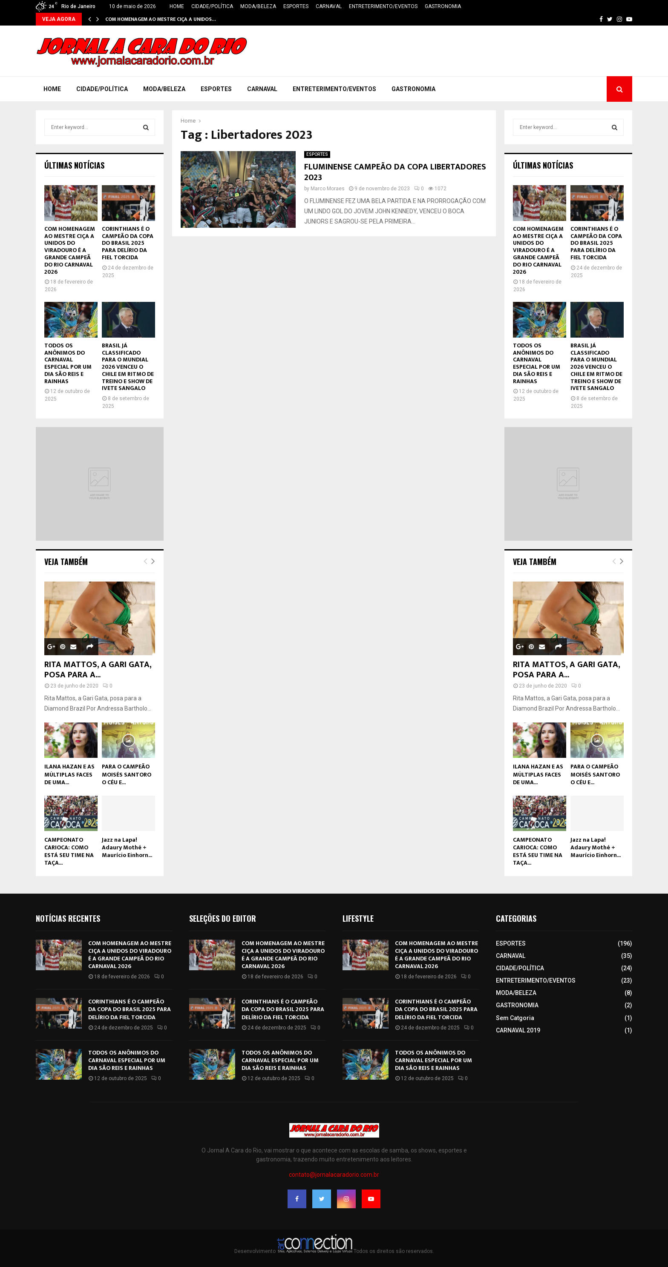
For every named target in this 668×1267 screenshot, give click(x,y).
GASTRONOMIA (443, 6)
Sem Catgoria (515, 1018)
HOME (177, 6)
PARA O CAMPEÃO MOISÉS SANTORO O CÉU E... (126, 774)
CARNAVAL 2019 (518, 1030)
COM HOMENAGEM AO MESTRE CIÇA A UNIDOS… (160, 19)
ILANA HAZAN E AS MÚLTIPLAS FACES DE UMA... (69, 774)
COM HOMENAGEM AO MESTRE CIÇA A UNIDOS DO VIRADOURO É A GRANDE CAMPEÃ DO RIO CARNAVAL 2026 (69, 250)
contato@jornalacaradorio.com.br (334, 1174)
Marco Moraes (328, 189)
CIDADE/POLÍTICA (212, 6)
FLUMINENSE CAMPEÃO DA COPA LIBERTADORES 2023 (395, 172)
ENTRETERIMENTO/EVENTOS (383, 6)
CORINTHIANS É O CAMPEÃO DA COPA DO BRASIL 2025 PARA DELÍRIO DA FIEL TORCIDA (127, 243)
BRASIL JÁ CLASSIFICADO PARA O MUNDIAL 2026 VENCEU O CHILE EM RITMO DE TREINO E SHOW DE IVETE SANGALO (128, 367)
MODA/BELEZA (258, 6)
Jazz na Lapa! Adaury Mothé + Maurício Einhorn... (127, 847)
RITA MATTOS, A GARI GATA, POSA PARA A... (97, 669)
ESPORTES (295, 6)
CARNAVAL (329, 6)
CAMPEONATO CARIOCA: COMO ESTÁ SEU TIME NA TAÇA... (69, 851)
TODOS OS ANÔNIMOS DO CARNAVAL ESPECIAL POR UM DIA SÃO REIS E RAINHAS (68, 363)
